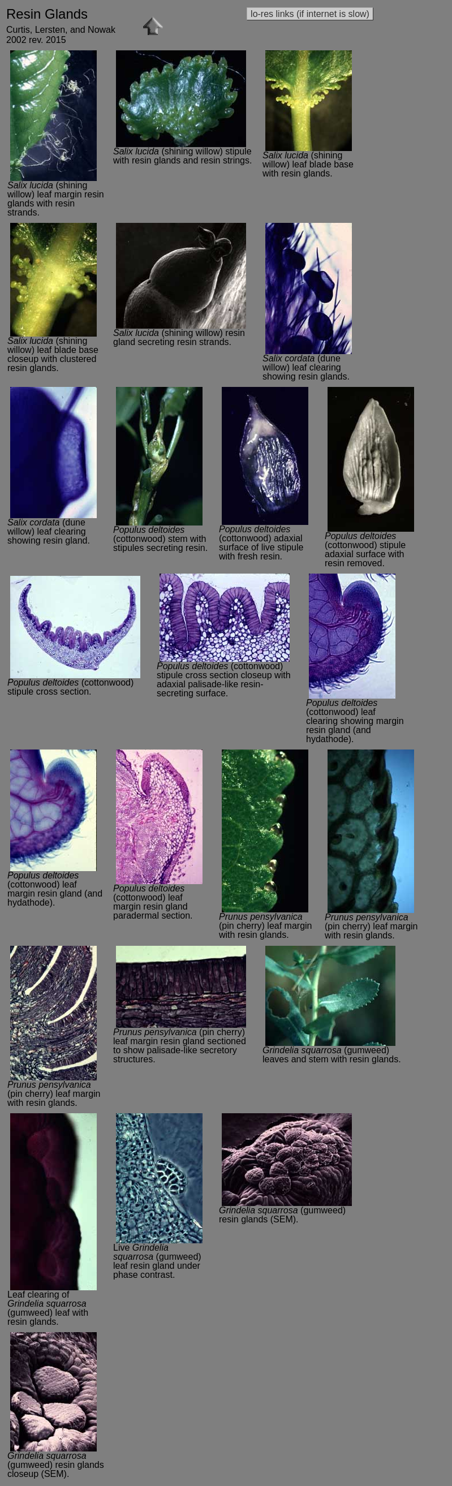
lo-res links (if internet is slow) (310, 14)
